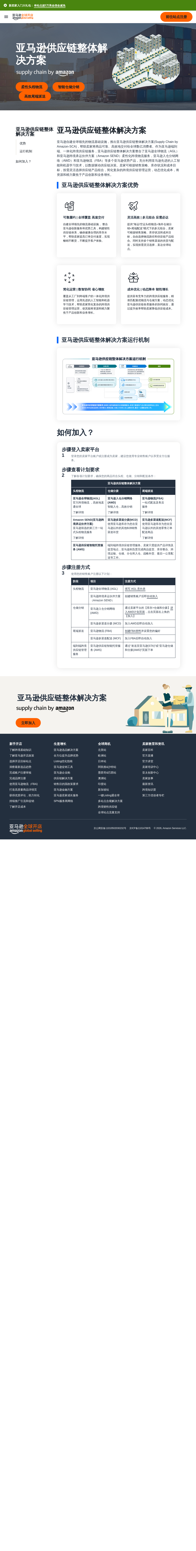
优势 (23, 143)
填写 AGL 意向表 (135, 588)
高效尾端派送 (34, 96)
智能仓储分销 (68, 87)
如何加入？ (23, 161)
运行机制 (26, 151)
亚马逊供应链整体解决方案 (34, 131)
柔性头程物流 (31, 87)
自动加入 (152, 596)
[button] (176, 17)
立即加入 (28, 723)
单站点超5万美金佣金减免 (49, 5)
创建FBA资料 (133, 630)
